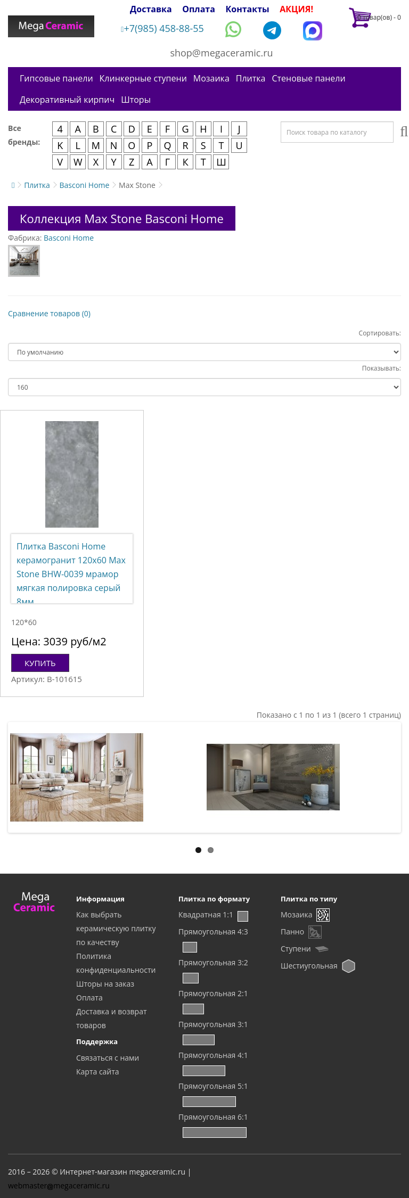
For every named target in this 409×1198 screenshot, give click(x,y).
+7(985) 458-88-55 (162, 28)
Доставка (151, 9)
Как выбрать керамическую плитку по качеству (116, 928)
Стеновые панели (308, 78)
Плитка (251, 78)
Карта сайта (97, 1071)
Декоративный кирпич (67, 99)
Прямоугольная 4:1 (213, 1055)
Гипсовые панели (56, 78)
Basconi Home (84, 185)
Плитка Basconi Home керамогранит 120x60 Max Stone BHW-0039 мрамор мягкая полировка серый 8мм (71, 574)
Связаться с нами (107, 1058)
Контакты (247, 9)
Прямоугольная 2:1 (213, 993)
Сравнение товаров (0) (49, 313)
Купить (40, 663)
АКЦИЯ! (296, 9)
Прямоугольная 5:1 (213, 1086)
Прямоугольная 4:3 (213, 931)
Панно (292, 931)
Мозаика (211, 78)
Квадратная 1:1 (205, 914)
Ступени (296, 948)
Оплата (198, 9)
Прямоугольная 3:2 (213, 962)
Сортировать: (380, 333)
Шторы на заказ (105, 984)
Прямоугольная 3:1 (213, 1024)
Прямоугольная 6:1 (213, 1117)
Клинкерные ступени (143, 78)
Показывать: (381, 368)
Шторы (136, 99)
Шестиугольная (309, 966)
